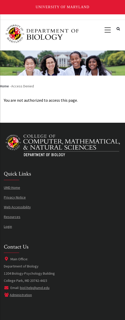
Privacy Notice (15, 197)
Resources (12, 216)
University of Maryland (63, 7)
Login (8, 226)
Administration (21, 295)
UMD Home (12, 187)
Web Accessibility (17, 207)
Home (4, 86)
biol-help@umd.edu (34, 287)
